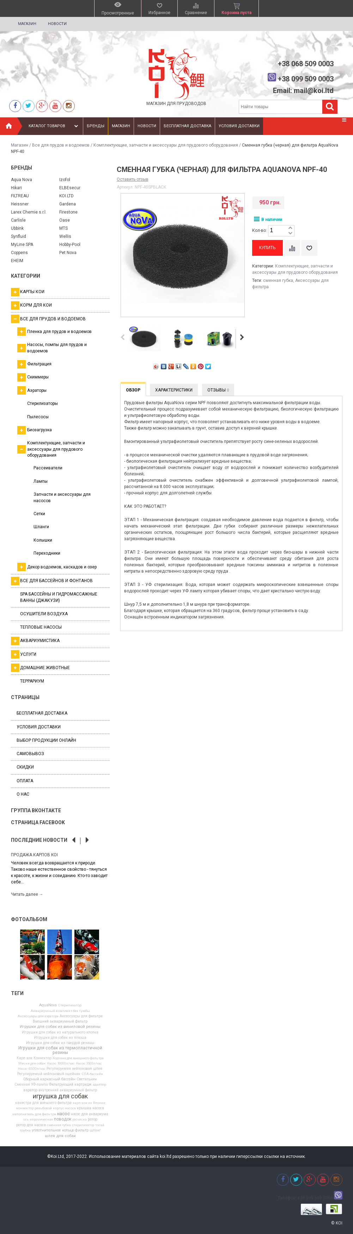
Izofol (64, 179)
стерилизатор (83, 1125)
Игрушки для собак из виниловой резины (60, 1027)
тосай (99, 1125)
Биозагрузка (34, 430)
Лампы (41, 481)
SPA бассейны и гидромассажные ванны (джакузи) (58, 597)
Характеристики (174, 390)
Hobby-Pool (69, 244)
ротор (92, 1120)
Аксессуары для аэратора (38, 1016)
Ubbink (17, 228)
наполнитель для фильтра (34, 1114)
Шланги (41, 526)
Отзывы (218, 390)
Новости (57, 23)
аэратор (30, 1090)
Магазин (27, 23)
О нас (23, 794)
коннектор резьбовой (34, 1108)
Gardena (67, 204)
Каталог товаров (54, 126)
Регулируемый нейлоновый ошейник (48, 1074)
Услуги (23, 654)
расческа (79, 1119)
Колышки (43, 540)
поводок (62, 1119)
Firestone (68, 212)
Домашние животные (40, 668)
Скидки (25, 767)
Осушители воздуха (44, 613)
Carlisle (18, 220)
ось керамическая (38, 1119)
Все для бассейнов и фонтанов (52, 581)
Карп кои (24, 1058)
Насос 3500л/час (89, 1063)
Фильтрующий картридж (70, 1084)
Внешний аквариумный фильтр (60, 1021)
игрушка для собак (60, 1096)
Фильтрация (34, 364)
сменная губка (59, 1125)
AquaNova (48, 1005)
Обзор (133, 390)
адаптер (99, 1084)
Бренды (95, 126)
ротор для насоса (31, 1125)
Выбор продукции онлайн (46, 740)
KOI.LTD (66, 195)
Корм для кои (31, 305)
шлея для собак (60, 1136)
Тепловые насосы (41, 627)
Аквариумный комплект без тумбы (60, 1011)
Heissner (20, 204)
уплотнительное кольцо (53, 1131)
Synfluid (18, 236)
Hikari (16, 187)
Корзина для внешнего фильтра (78, 1058)
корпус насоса (64, 1108)
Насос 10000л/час (61, 1063)
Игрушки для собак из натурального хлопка (60, 1032)
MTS (63, 228)
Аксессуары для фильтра (81, 1016)
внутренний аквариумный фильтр (67, 1090)
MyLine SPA (22, 244)
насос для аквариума (89, 1114)
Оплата (25, 780)
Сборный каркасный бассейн (49, 1079)
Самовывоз (30, 753)
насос (63, 1113)
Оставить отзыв (132, 179)
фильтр (82, 1131)
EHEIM (17, 260)
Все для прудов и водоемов (61, 145)
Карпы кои (27, 292)
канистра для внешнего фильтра (43, 1103)
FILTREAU (20, 195)
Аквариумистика (35, 641)
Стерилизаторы (42, 403)
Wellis (65, 236)
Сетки (39, 513)
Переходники (47, 553)
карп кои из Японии (89, 1103)
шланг (95, 1130)
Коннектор (42, 1058)
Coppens (19, 252)
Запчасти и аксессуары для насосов (62, 497)
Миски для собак (32, 1063)
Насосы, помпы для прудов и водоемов (52, 347)
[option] (60, 874)
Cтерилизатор (69, 1005)
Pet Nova (68, 252)
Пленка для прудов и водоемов (54, 331)
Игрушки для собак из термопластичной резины (60, 1050)
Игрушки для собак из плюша (60, 1037)
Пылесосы (38, 416)
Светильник (87, 1079)
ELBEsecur (69, 187)
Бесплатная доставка (187, 126)
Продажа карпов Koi (34, 854)
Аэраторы (32, 390)
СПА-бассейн (92, 1074)
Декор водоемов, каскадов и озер (57, 567)
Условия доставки (239, 126)
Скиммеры (33, 377)
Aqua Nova (21, 179)
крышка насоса (90, 1108)
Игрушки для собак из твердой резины (60, 1043)
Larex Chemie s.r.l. (29, 212)
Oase (64, 220)
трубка (25, 1130)
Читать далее (27, 894)
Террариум (32, 681)
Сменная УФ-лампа (31, 1084)
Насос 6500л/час (31, 1069)
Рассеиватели (48, 467)
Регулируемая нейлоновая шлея (74, 1069)
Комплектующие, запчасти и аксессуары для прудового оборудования (165, 145)
